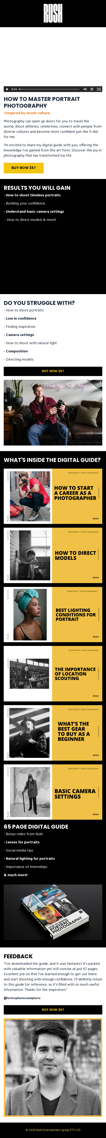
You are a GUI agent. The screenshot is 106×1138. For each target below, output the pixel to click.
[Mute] (84, 89)
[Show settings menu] (91, 89)
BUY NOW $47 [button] (24, 168)
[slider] (49, 89)
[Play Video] (7, 89)
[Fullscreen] (98, 89)
